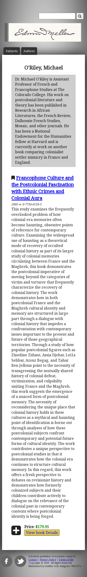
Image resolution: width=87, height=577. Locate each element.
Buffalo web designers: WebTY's (63, 566)
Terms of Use (66, 559)
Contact (33, 559)
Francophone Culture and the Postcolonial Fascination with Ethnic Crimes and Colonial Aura (42, 187)
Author (29, 51)
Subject (12, 51)
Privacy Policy (48, 559)
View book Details (42, 532)
